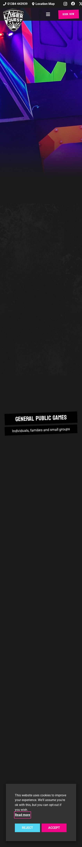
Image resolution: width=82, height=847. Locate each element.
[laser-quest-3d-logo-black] (13, 20)
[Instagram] (65, 4)
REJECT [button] (27, 828)
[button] (49, 14)
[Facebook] (73, 4)
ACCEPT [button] (54, 828)
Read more (22, 815)
